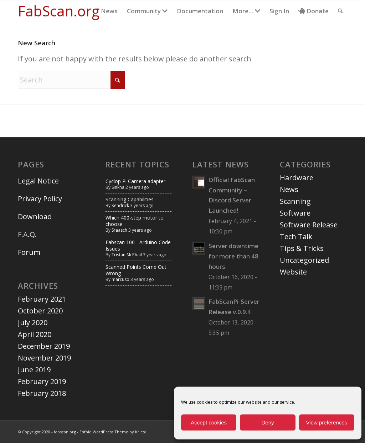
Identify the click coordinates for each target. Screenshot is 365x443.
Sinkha (118, 187)
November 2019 (44, 358)
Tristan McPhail (127, 255)
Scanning (295, 201)
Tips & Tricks (302, 248)
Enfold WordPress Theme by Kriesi (112, 431)
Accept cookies (209, 422)
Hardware (296, 177)
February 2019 (42, 381)
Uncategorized (304, 260)
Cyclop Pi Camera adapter (135, 181)
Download (35, 216)
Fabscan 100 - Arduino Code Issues (138, 245)
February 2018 (42, 393)
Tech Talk (296, 236)
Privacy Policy (40, 198)
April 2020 (34, 334)
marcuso (120, 279)
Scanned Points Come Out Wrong (136, 270)
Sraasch (119, 230)
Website (293, 272)
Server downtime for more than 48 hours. (233, 256)
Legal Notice (39, 181)
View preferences (327, 422)
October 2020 (40, 311)
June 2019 (34, 369)
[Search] (340, 11)
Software (295, 213)
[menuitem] (109, 11)
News (289, 189)
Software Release (309, 225)
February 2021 (42, 299)
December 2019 (44, 346)
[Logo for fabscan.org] (58, 11)
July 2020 (32, 322)
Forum (29, 252)
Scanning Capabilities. (130, 199)
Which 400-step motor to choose (135, 220)
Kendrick (120, 205)
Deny (267, 422)
